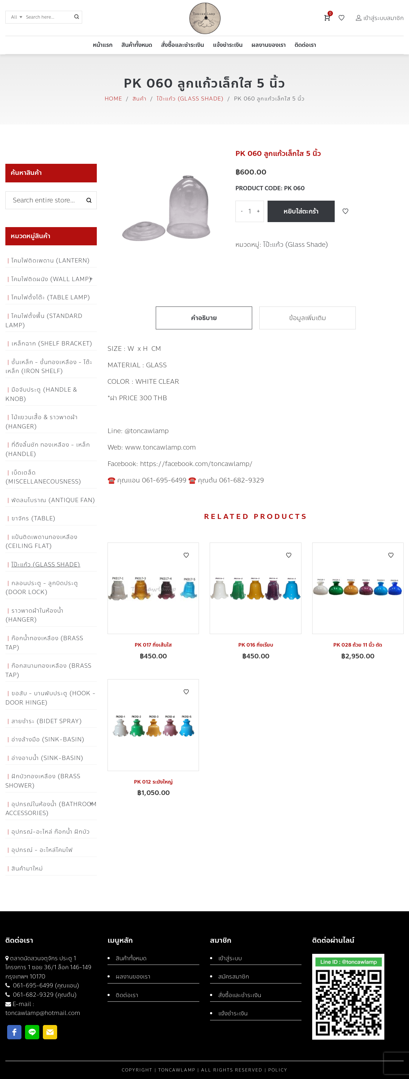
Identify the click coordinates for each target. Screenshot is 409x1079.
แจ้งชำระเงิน (233, 1013)
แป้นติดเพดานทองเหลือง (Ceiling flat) (41, 542)
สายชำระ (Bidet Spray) (46, 721)
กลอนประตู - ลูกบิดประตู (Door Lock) (41, 588)
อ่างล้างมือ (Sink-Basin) (48, 739)
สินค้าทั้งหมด (131, 958)
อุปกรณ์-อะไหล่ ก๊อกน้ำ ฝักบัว (50, 831)
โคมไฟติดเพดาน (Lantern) (50, 260)
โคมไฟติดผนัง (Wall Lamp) (51, 279)
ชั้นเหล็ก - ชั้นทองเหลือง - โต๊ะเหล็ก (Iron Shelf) (49, 367)
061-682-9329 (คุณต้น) (44, 994)
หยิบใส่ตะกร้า (301, 211)
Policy (278, 1070)
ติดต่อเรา (127, 995)
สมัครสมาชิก (233, 976)
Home (113, 98)
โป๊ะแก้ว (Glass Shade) (190, 98)
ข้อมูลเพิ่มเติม (307, 318)
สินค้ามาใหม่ (27, 868)
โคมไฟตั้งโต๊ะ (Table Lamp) (50, 297)
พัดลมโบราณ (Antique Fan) (53, 500)
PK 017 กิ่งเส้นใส (153, 645)
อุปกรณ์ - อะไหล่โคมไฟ (42, 849)
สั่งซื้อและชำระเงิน (239, 995)
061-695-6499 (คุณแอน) (45, 985)
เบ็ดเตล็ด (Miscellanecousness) (43, 477)
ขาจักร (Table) (33, 518)
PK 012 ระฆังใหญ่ (153, 782)
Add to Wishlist (345, 211)
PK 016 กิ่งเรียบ (255, 645)
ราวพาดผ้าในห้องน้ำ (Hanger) (34, 615)
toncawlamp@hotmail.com (42, 1013)
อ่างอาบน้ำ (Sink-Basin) (47, 758)
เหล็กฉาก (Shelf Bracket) (52, 343)
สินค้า (139, 98)
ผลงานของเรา (133, 976)
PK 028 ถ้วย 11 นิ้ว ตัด (357, 645)
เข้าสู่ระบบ (230, 958)
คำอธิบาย (204, 318)
